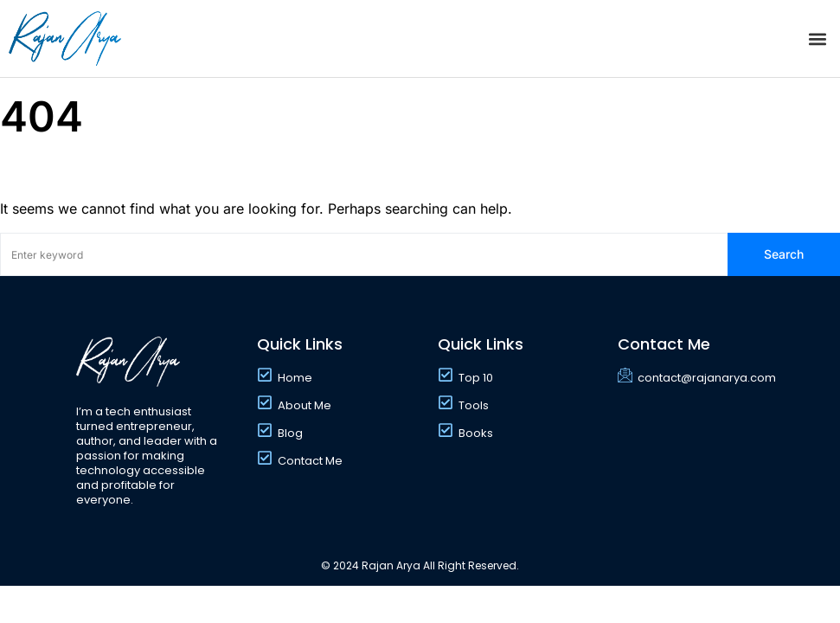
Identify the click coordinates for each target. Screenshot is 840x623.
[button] (817, 38)
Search (784, 254)
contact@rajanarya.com (707, 377)
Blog (290, 433)
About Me (304, 405)
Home (295, 377)
